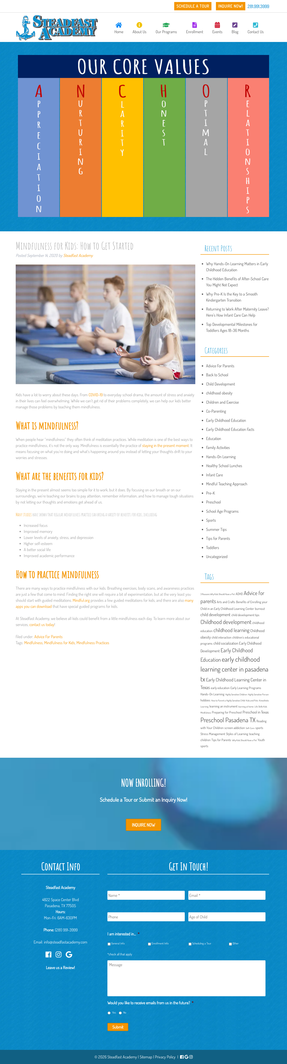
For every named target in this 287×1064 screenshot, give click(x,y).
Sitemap (146, 1056)
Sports (211, 520)
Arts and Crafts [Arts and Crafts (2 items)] (226, 602)
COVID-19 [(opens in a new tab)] (96, 394)
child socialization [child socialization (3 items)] (225, 643)
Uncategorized (217, 556)
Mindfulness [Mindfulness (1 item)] (205, 712)
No (124, 1012)
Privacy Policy (165, 1056)
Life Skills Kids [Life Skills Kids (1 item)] (260, 706)
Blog (235, 28)
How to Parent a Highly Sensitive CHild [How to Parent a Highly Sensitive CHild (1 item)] (228, 700)
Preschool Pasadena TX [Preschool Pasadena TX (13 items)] (228, 720)
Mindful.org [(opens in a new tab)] (81, 600)
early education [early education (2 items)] (220, 688)
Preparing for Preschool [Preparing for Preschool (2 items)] (227, 712)
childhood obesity (219, 392)
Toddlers (212, 547)
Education (213, 438)
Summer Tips (216, 529)
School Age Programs (222, 511)
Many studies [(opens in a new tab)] (24, 514)
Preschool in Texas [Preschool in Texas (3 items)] (256, 712)
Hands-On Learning (221, 456)
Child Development (220, 383)
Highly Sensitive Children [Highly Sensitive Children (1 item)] (236, 694)
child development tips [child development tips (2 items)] (245, 615)
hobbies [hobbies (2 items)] (205, 700)
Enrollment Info (160, 943)
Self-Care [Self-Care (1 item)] (250, 728)
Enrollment (194, 28)
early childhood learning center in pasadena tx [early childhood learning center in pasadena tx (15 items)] (234, 669)
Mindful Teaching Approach (226, 483)
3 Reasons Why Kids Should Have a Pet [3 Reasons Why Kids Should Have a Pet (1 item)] (217, 594)
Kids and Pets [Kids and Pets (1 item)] (252, 700)
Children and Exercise (222, 402)
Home (118, 28)
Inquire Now (143, 825)
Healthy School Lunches (224, 465)
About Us (139, 28)
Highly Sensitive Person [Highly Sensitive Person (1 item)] (258, 694)
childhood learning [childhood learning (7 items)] (231, 630)
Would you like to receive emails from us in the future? (150, 1002)
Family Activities (218, 447)
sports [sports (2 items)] (259, 728)
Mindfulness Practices (92, 642)
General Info (118, 943)
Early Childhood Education (226, 420)
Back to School (217, 374)
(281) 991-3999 (66, 929)
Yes (114, 1012)
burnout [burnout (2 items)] (260, 608)
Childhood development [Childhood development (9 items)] (225, 621)
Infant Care (214, 474)
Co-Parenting (216, 411)
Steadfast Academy (78, 255)
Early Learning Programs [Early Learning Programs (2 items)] (245, 688)
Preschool (213, 501)
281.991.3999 (258, 6)
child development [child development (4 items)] (215, 614)
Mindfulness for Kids (59, 642)
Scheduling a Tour (201, 943)
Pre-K (210, 492)
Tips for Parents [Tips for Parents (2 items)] (221, 740)
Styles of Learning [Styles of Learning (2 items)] (237, 734)
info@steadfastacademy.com (65, 941)
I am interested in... (123, 933)
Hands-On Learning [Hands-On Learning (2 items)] (212, 694)
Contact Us (256, 28)
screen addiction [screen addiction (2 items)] (234, 728)
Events (217, 28)
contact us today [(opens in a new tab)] (41, 624)
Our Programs (166, 28)
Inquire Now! (230, 6)
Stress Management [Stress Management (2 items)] (212, 734)
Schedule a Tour (192, 6)
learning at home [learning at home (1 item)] (246, 706)
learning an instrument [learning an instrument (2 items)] (223, 706)
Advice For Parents (48, 636)
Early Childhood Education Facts (230, 429)
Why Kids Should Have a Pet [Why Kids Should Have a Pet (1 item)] (244, 740)
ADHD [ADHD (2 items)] (239, 594)
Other (236, 943)
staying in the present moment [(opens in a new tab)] (165, 445)
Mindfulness (33, 642)
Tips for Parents (218, 538)
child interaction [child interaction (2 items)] (221, 637)
